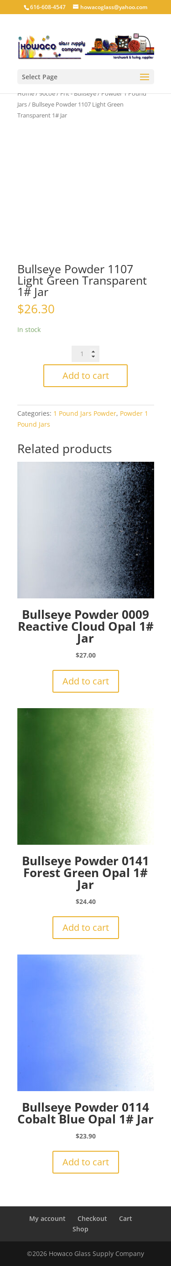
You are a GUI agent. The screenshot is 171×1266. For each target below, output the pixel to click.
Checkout (92, 1218)
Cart (125, 1218)
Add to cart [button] (85, 681)
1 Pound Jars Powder (84, 413)
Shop (80, 1229)
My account (47, 1218)
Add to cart (85, 375)
